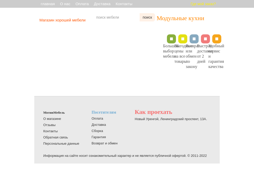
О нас (65, 4)
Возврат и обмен (105, 143)
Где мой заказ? (203, 4)
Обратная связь (55, 137)
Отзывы (49, 125)
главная (48, 4)
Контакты (124, 4)
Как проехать (153, 112)
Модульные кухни (180, 18)
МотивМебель (54, 112)
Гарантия (99, 137)
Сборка (97, 131)
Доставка (102, 4)
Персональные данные (61, 143)
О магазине (52, 119)
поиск (147, 17)
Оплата (82, 4)
